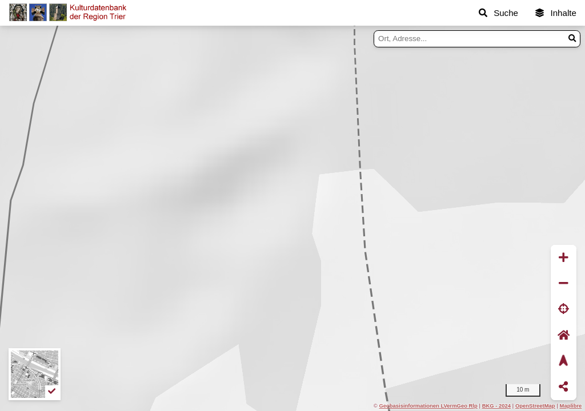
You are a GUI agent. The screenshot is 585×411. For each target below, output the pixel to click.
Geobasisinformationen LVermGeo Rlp (428, 405)
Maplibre (571, 405)
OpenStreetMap (535, 405)
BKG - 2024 (496, 405)
